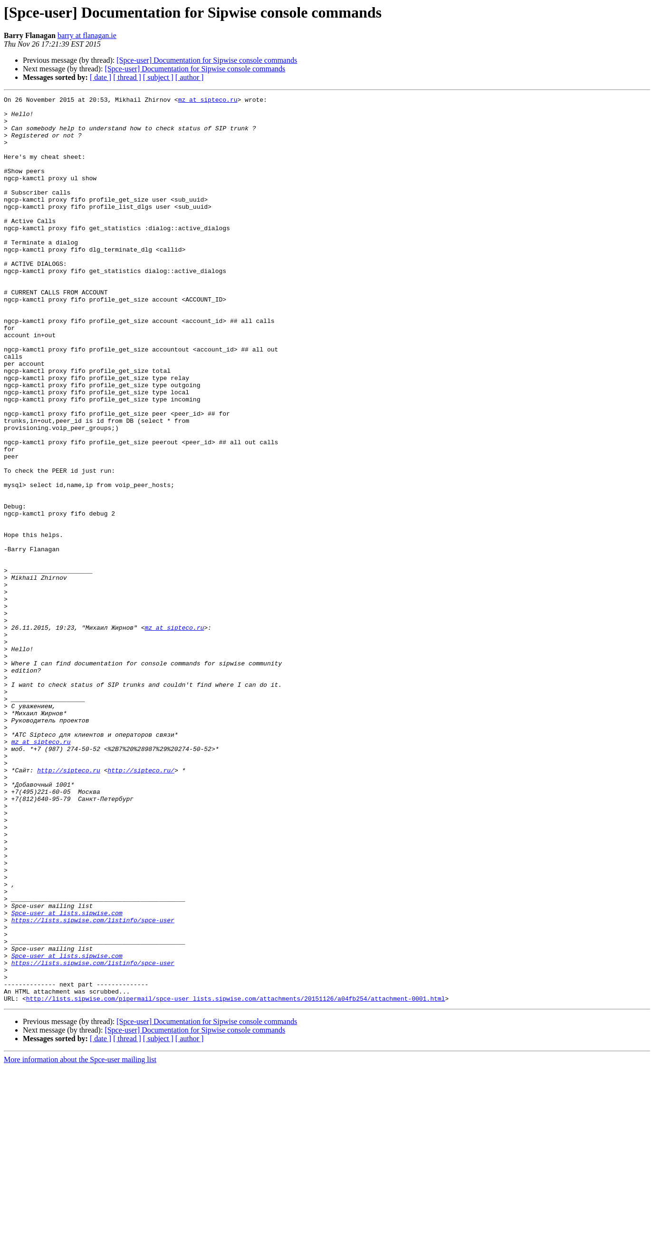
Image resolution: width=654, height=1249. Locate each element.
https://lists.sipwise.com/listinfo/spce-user (92, 1085)
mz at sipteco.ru (208, 101)
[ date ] (100, 77)
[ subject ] (158, 77)
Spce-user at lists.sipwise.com (67, 1077)
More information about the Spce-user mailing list (80, 1241)
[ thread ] (127, 77)
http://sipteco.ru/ (140, 905)
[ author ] (189, 77)
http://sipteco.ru (68, 905)
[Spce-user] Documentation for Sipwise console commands (206, 60)
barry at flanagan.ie (87, 35)
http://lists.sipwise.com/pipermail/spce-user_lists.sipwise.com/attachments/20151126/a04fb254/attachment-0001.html (235, 1179)
